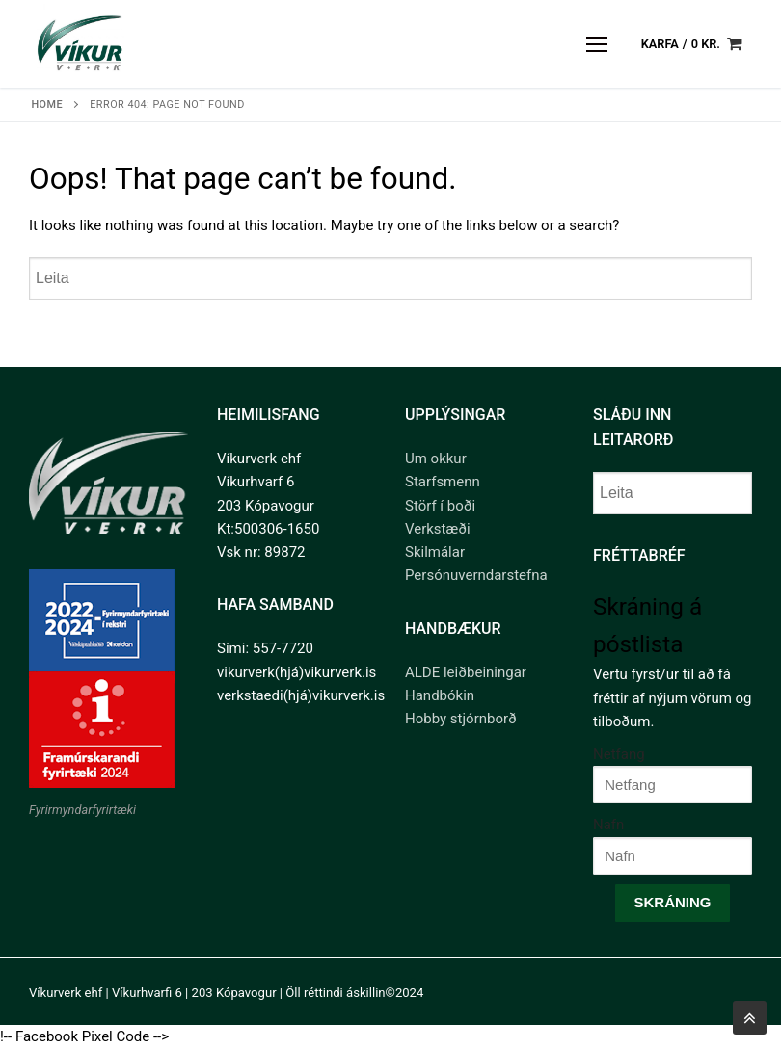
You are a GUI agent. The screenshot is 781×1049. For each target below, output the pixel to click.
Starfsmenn (442, 481)
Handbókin (439, 695)
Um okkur (436, 458)
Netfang (619, 754)
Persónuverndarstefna (476, 575)
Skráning (672, 902)
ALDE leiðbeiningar (465, 672)
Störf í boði (440, 505)
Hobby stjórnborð (461, 718)
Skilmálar (435, 552)
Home (47, 104)
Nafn (608, 824)
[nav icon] (597, 44)
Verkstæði (438, 529)
